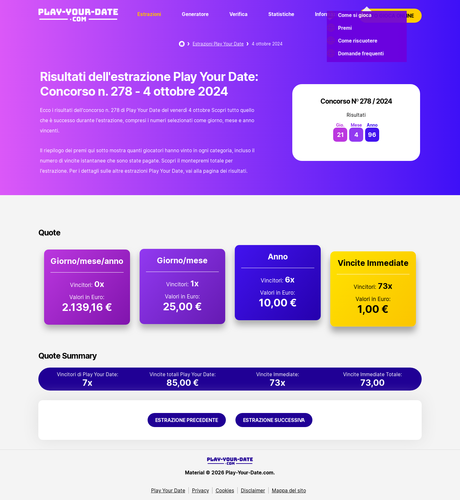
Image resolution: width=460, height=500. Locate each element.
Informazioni (329, 14)
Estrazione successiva (274, 420)
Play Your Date (168, 490)
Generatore (195, 14)
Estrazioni (149, 14)
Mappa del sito (289, 490)
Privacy (200, 490)
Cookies (225, 490)
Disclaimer (253, 490)
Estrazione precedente (186, 420)
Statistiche (281, 14)
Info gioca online (390, 15)
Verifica (238, 14)
